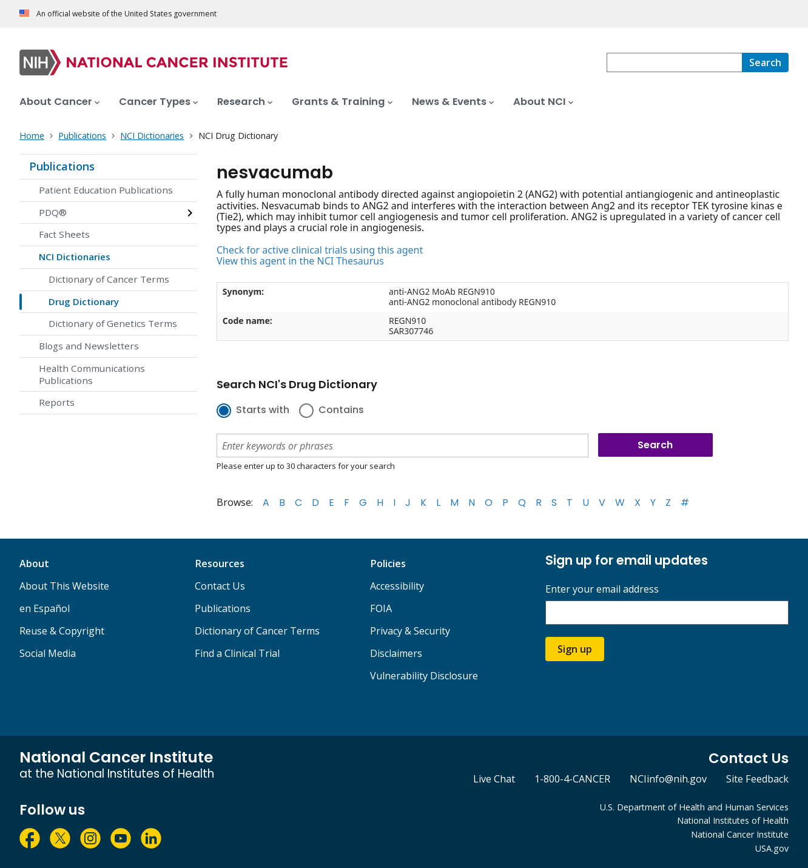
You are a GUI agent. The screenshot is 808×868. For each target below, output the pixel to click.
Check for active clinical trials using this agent (320, 249)
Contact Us (220, 586)
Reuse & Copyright (61, 631)
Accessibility (397, 586)
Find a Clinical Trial (237, 653)
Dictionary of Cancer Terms (109, 279)
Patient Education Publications (106, 190)
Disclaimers (396, 653)
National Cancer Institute (740, 834)
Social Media (47, 653)
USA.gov (772, 848)
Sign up (574, 649)
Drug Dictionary (84, 301)
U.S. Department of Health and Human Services (694, 807)
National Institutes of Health (733, 820)
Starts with (262, 411)
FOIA (381, 608)
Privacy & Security (410, 631)
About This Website (64, 586)
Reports (57, 402)
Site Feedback (757, 779)
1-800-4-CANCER (572, 779)
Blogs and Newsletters (89, 346)
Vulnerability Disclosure (424, 675)
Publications (62, 166)
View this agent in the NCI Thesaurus (300, 260)
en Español (44, 608)
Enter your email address (602, 589)
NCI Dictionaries (74, 257)
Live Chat (494, 779)
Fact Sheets (64, 234)
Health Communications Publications (92, 374)
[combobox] (674, 62)
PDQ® (53, 212)
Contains (341, 411)
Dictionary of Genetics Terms (113, 323)
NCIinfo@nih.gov (668, 779)
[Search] (765, 62)
